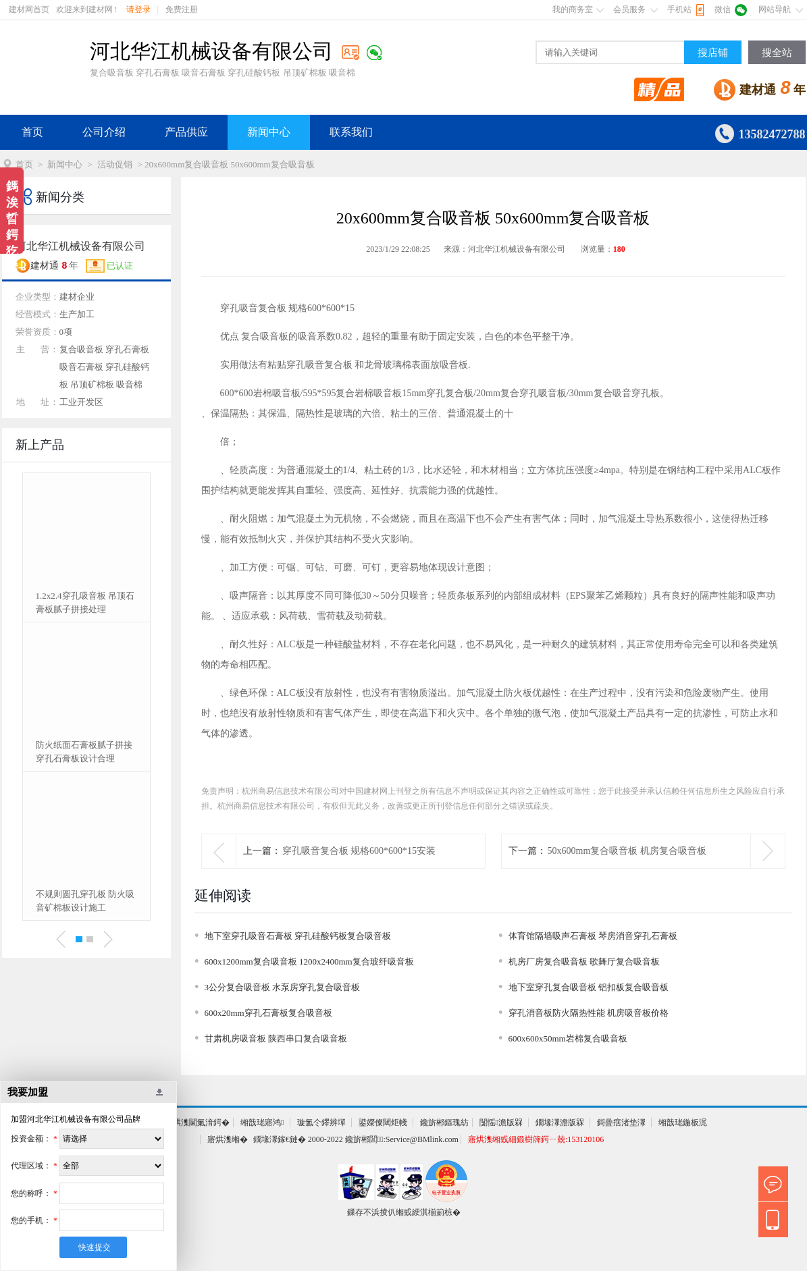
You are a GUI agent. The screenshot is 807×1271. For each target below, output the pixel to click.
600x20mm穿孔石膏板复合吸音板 (268, 1013)
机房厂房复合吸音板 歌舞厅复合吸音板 (584, 961)
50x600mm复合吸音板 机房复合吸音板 (627, 851)
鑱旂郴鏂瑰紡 (444, 1122)
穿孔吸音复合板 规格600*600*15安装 (359, 851)
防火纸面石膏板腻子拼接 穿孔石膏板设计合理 (84, 751)
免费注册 (181, 9)
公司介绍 (104, 132)
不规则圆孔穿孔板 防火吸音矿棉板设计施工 (85, 901)
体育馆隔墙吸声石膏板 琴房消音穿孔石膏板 (593, 936)
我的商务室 (572, 9)
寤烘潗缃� (227, 1139)
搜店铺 (713, 52)
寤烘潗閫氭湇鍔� (197, 1122)
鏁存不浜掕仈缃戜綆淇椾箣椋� (404, 1212)
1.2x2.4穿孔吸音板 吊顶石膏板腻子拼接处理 (85, 602)
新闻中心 (268, 132)
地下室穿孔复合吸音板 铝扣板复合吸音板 (589, 987)
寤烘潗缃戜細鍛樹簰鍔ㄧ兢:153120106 (536, 1139)
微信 (722, 9)
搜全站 (777, 52)
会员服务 (629, 9)
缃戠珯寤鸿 (262, 1122)
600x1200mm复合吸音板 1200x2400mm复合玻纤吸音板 (309, 961)
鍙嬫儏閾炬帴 (383, 1122)
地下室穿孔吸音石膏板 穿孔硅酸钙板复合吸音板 (298, 936)
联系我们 (351, 132)
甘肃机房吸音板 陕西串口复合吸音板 (276, 1038)
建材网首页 (29, 9)
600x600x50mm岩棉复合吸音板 (568, 1038)
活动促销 (114, 164)
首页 (32, 132)
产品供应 (186, 132)
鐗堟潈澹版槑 (560, 1122)
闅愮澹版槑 (501, 1122)
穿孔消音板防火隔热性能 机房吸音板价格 (589, 1013)
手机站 (679, 9)
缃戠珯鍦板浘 (682, 1122)
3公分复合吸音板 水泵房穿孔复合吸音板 (283, 987)
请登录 (138, 9)
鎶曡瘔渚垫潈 (621, 1122)
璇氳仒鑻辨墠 (321, 1122)
